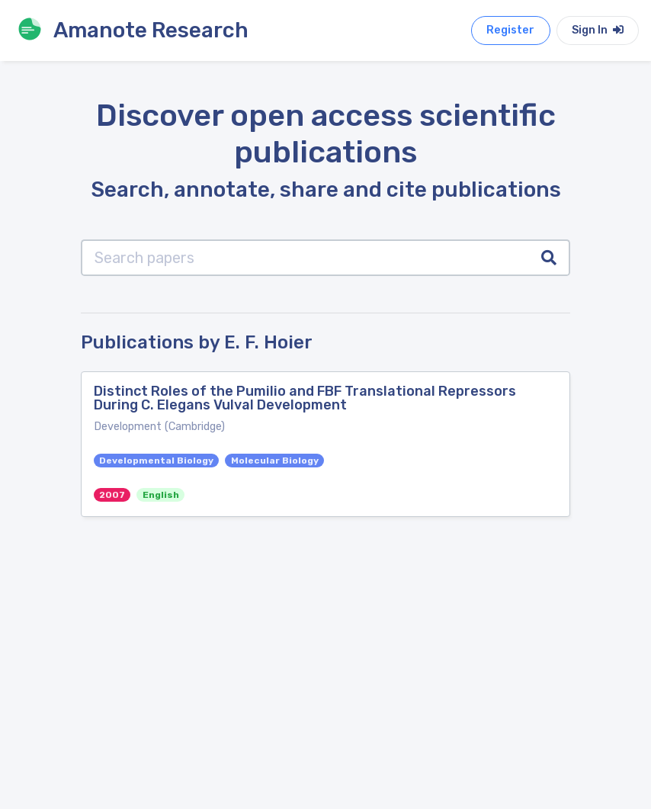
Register (510, 30)
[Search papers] (305, 257)
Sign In (598, 30)
